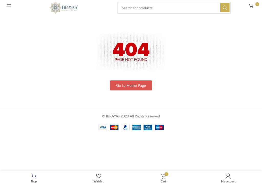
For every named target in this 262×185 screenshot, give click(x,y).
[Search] (174, 8)
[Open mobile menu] (11, 6)
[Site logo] (64, 7)
